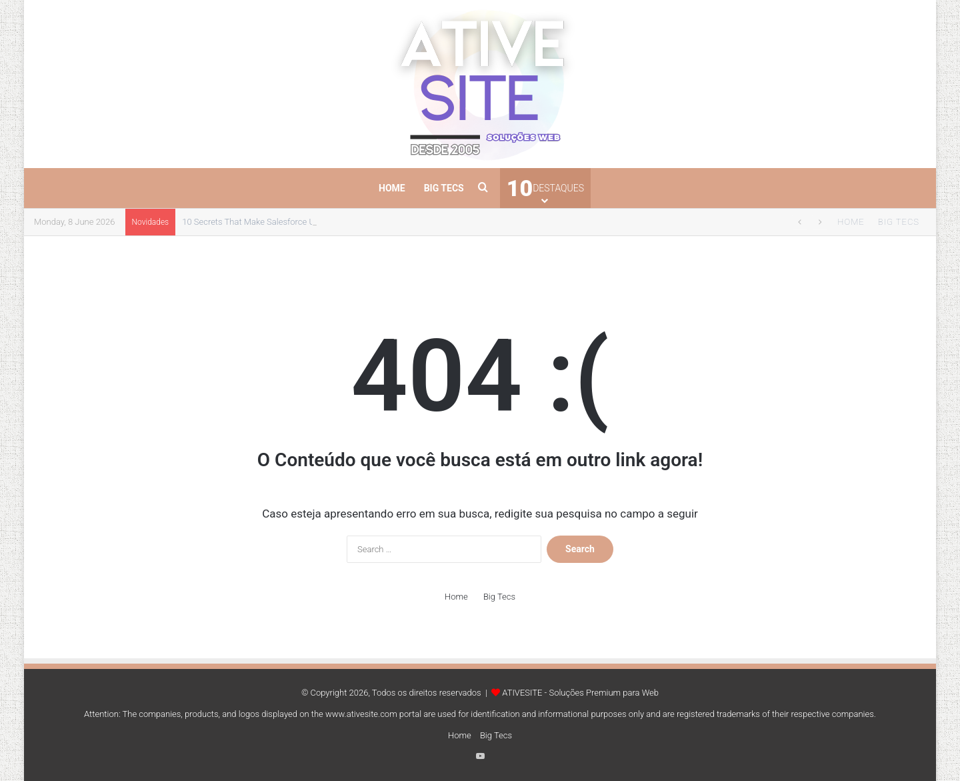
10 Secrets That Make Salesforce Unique (258, 222)
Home (392, 188)
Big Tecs (444, 188)
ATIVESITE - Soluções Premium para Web (580, 693)
